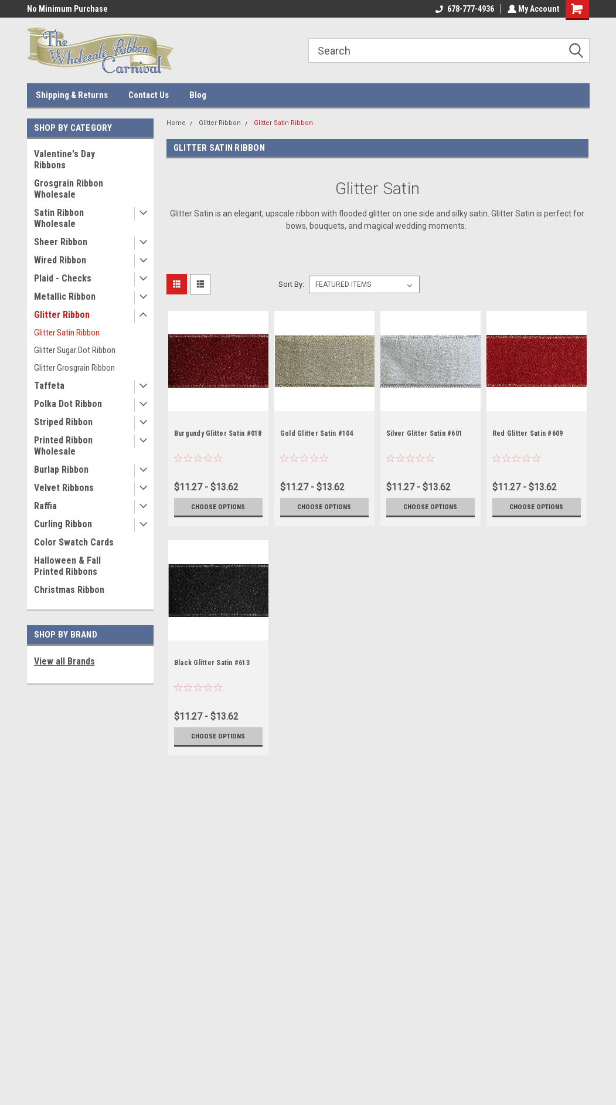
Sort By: (291, 284)
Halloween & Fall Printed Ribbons (67, 566)
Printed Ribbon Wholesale (63, 446)
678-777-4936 (463, 8)
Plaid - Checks (62, 278)
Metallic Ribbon (65, 296)
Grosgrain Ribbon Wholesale (68, 189)
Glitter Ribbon (62, 314)
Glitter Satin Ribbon (67, 332)
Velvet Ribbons (64, 487)
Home (176, 123)
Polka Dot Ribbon (68, 403)
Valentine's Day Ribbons (64, 159)
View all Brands (64, 661)
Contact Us (148, 95)
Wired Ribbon (60, 260)
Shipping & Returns (72, 95)
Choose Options (218, 506)
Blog (197, 95)
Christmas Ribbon (69, 589)
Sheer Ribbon (60, 242)
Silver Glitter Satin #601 (424, 433)
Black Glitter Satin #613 (212, 663)
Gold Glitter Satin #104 (316, 433)
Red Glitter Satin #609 (527, 433)
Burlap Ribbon (61, 469)
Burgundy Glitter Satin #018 (218, 433)
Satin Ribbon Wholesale (59, 218)
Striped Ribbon (63, 422)
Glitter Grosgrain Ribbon (74, 367)
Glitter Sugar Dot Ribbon (74, 350)
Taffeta (49, 385)
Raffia (45, 505)
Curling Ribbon (63, 524)
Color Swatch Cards (74, 542)
